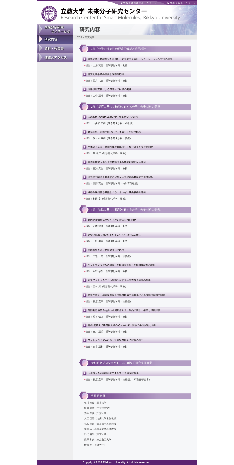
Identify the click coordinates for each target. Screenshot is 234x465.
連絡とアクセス (55, 57)
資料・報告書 (55, 48)
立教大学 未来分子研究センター (117, 12)
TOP (79, 37)
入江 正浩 (89, 418)
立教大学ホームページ (183, 3)
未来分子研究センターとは (55, 29)
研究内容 (55, 39)
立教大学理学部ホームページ (140, 3)
